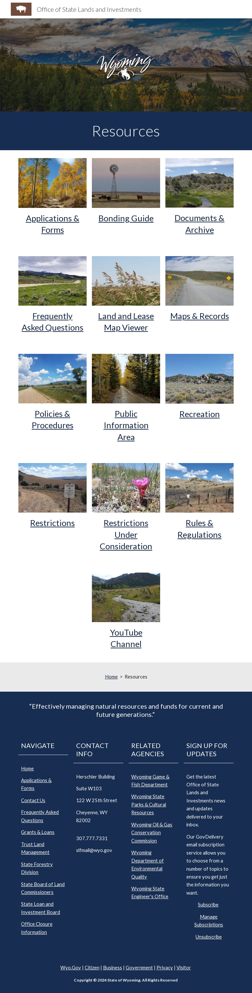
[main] (125, 130)
